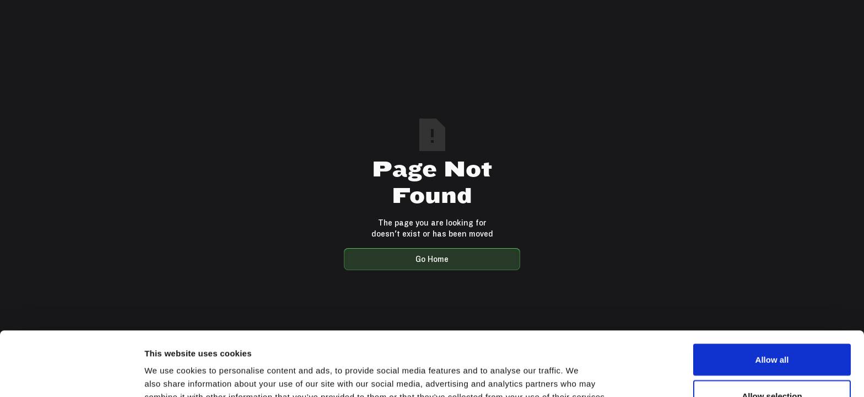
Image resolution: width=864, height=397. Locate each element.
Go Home (432, 259)
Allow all (772, 295)
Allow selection (772, 331)
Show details (578, 368)
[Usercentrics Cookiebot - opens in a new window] (71, 375)
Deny (772, 367)
